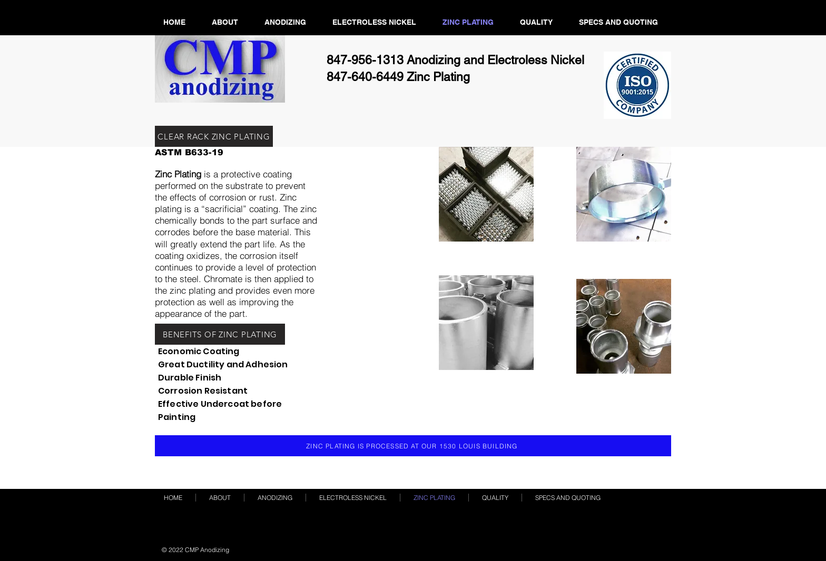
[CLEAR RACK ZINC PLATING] (214, 136)
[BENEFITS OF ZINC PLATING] (220, 334)
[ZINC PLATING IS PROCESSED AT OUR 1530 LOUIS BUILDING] (413, 445)
